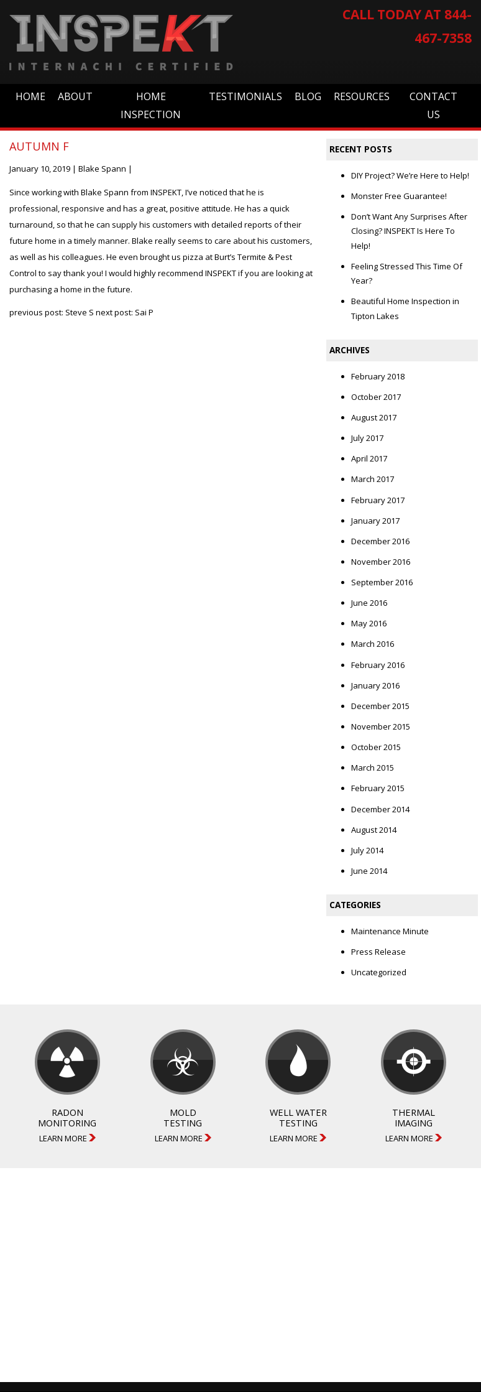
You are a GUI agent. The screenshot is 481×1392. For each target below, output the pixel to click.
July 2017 (367, 437)
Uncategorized (378, 972)
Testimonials (245, 96)
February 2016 (378, 664)
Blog (308, 96)
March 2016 (372, 643)
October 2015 (376, 747)
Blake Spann (102, 168)
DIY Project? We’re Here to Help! (410, 175)
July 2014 (367, 850)
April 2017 (369, 458)
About (75, 96)
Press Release (378, 951)
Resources (362, 96)
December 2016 (380, 541)
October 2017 (376, 396)
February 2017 (378, 500)
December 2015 (380, 706)
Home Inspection (151, 105)
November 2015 (380, 726)
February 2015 (378, 788)
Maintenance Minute (390, 931)
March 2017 (372, 479)
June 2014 (369, 870)
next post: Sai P (124, 312)
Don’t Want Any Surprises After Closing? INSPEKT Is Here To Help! (409, 231)
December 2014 (380, 809)
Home (30, 96)
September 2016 (382, 582)
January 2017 (375, 520)
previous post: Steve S (51, 312)
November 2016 (380, 561)
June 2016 (369, 602)
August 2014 (373, 829)
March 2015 (372, 767)
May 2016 (369, 623)
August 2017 (373, 417)
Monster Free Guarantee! (399, 196)
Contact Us (433, 105)
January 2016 (375, 685)
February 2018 (378, 376)
